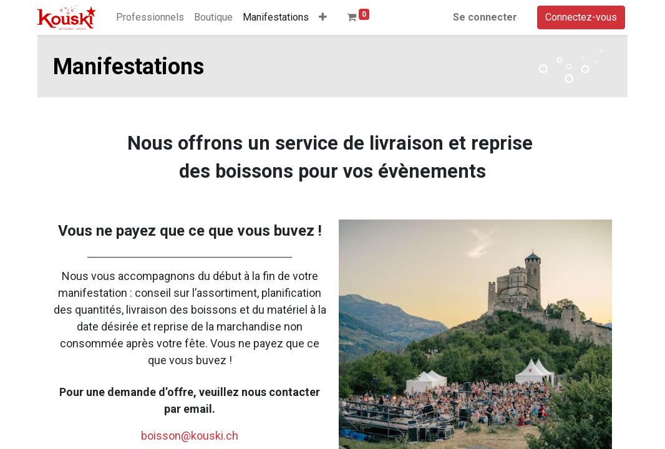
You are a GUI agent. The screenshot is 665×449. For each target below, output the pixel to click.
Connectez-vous (581, 17)
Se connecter (485, 17)
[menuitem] (150, 17)
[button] (323, 17)
